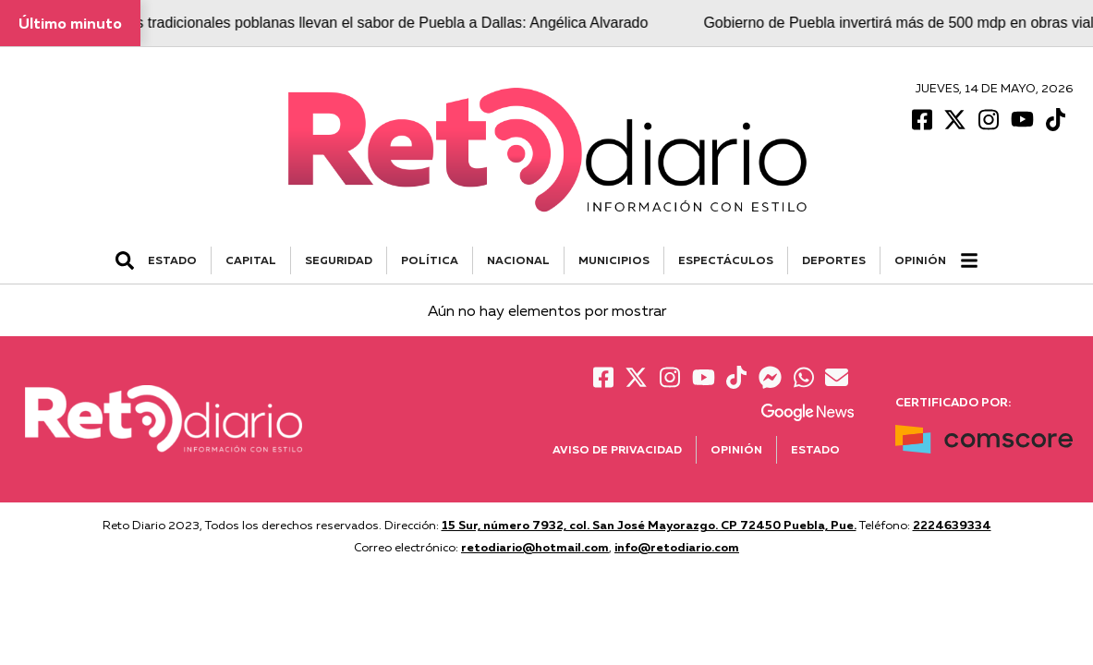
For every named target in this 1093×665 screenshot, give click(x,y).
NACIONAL (518, 260)
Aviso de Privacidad (617, 449)
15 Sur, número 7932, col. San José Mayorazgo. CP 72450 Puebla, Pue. (649, 524)
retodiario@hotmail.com (535, 546)
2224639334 (952, 524)
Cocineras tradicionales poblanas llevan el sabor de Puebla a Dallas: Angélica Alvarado (368, 22)
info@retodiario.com (676, 546)
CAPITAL (250, 260)
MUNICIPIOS (614, 260)
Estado (815, 449)
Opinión (920, 260)
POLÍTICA (429, 260)
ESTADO (172, 260)
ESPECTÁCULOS (725, 260)
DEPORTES (834, 260)
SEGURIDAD (338, 260)
